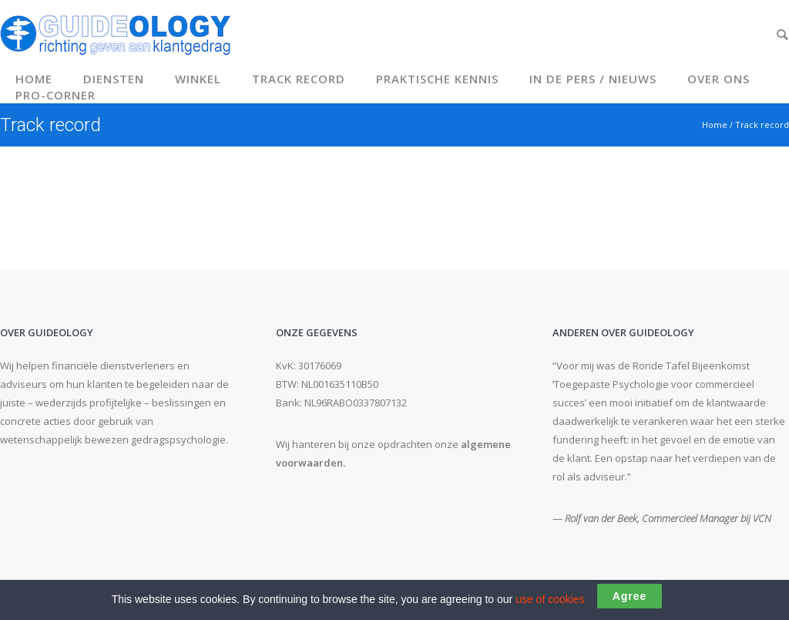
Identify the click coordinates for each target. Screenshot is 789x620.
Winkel (198, 78)
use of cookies (550, 599)
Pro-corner (55, 95)
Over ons (718, 78)
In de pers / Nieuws (592, 78)
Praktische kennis (437, 78)
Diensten (113, 78)
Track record (298, 78)
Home (33, 78)
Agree (630, 596)
